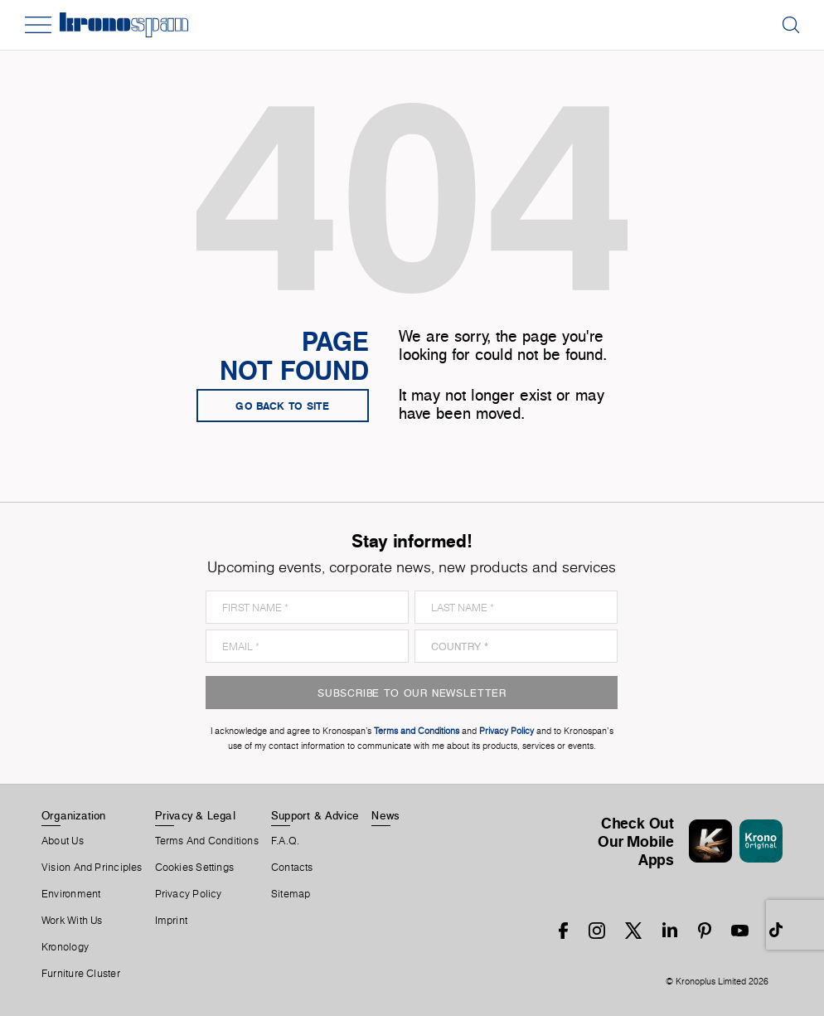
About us (62, 841)
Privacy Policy (188, 894)
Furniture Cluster (80, 973)
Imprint (171, 920)
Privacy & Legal (195, 815)
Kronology (65, 947)
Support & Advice (315, 815)
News (385, 815)
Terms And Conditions (207, 841)
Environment (70, 894)
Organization (73, 815)
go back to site (282, 405)
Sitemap (291, 894)
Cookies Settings (195, 867)
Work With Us (72, 920)
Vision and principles (92, 867)
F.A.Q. (285, 841)
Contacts (292, 867)
